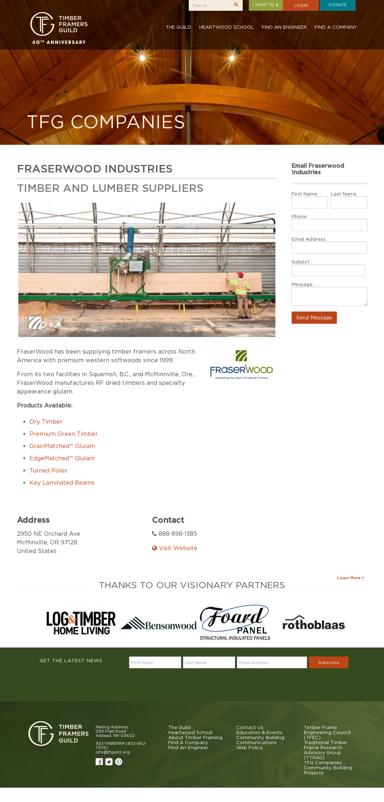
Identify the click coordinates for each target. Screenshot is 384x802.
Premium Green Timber (63, 433)
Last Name (344, 193)
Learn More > (350, 577)
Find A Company (336, 26)
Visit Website (174, 548)
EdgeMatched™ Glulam (62, 458)
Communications (256, 742)
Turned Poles (48, 470)
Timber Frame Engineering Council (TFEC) (327, 732)
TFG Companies (323, 762)
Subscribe (328, 662)
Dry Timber (46, 421)
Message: (303, 284)
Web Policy (249, 747)
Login (301, 5)
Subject (301, 261)
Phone (299, 216)
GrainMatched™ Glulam (62, 446)
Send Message (314, 317)
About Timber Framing (195, 737)
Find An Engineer (284, 26)
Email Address (308, 238)
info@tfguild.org (113, 752)
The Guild (178, 26)
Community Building (260, 737)
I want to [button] (266, 5)
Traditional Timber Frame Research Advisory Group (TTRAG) (325, 750)
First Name (304, 193)
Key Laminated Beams (62, 482)
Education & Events (259, 732)
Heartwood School (226, 26)
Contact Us (250, 727)
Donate (338, 5)
